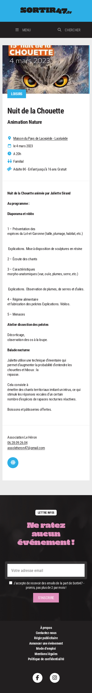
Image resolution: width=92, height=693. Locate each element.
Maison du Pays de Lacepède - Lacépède (40, 138)
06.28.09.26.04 (17, 442)
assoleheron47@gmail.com (26, 447)
